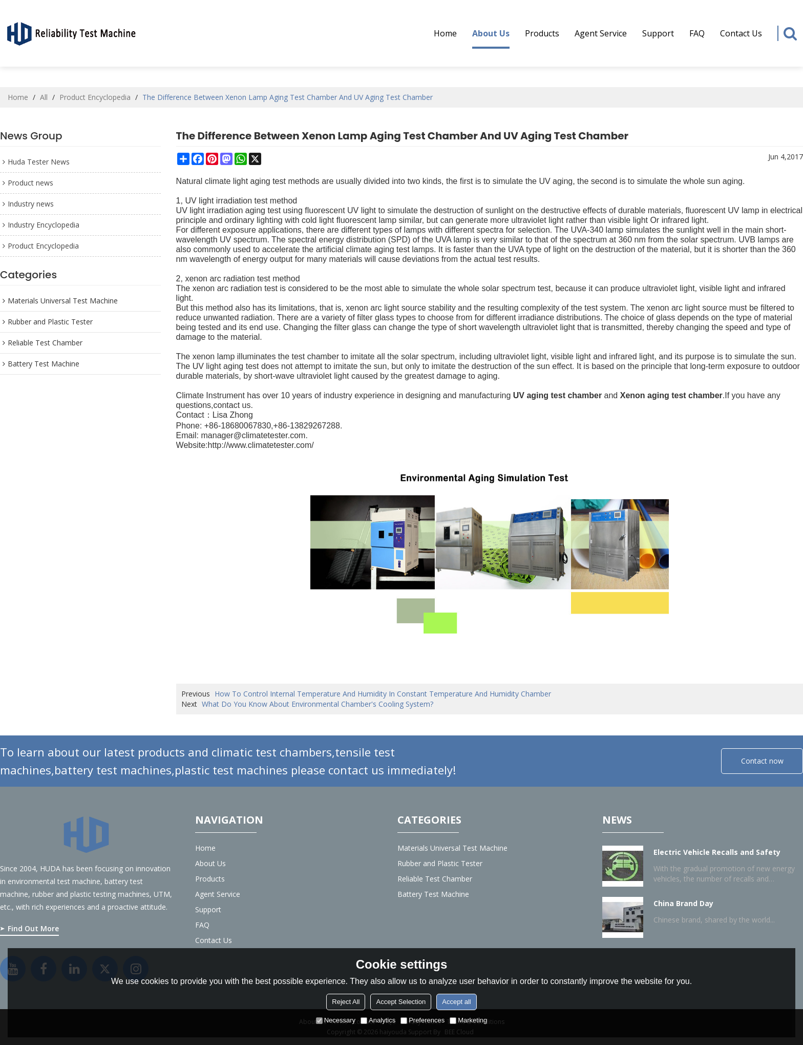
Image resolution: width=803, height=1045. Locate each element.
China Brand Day (683, 903)
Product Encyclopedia (95, 97)
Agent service (601, 33)
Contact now (762, 761)
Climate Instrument (210, 395)
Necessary (335, 1020)
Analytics (378, 1020)
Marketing (468, 1020)
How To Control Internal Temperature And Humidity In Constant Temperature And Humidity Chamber (383, 694)
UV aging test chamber (557, 395)
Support (658, 33)
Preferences (422, 1020)
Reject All (346, 1002)
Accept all (456, 1002)
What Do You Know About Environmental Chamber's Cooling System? (317, 704)
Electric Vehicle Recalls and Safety (716, 852)
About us (491, 38)
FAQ (697, 33)
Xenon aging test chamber (671, 395)
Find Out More (33, 928)
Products (542, 33)
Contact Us (741, 33)
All (44, 97)
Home (445, 33)
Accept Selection (401, 1002)
